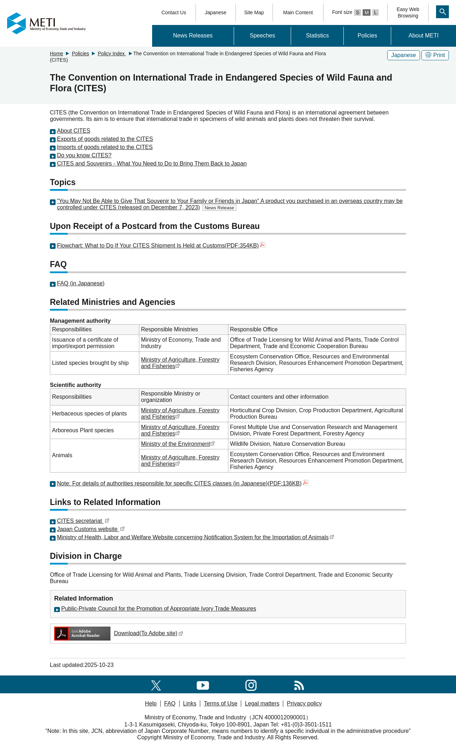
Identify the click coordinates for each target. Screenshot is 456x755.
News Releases (193, 35)
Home (56, 53)
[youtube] (203, 684)
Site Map (254, 12)
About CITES (73, 131)
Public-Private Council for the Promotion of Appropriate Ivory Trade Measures (158, 609)
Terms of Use (220, 703)
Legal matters (262, 703)
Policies (367, 35)
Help (151, 703)
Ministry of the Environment (175, 444)
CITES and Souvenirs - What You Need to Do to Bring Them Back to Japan (152, 163)
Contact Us (173, 12)
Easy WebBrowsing (408, 12)
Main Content (298, 12)
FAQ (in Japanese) (80, 283)
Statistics (317, 35)
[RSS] (299, 684)
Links (189, 703)
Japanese (216, 12)
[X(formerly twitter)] (156, 684)
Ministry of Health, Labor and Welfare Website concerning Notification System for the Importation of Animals (192, 537)
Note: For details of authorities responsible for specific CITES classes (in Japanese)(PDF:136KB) (183, 483)
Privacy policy (304, 703)
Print (435, 55)
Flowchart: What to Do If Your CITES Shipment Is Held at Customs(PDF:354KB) (161, 246)
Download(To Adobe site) (118, 633)
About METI (424, 35)
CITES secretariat (83, 521)
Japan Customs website (91, 529)
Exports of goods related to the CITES (105, 139)
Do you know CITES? (84, 155)
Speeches (262, 35)
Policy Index (112, 53)
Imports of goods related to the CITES (105, 147)
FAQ (170, 703)
